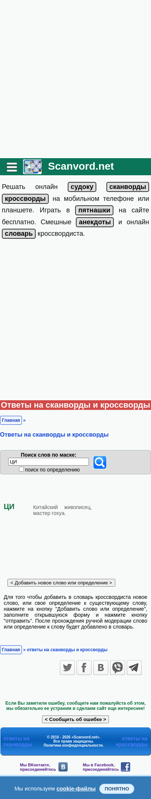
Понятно (117, 789)
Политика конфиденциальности (73, 745)
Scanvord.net (81, 166)
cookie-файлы (76, 788)
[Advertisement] (75, 79)
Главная (11, 420)
